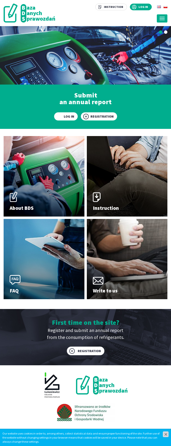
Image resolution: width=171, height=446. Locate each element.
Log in (143, 7)
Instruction (113, 7)
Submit (85, 98)
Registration (102, 116)
